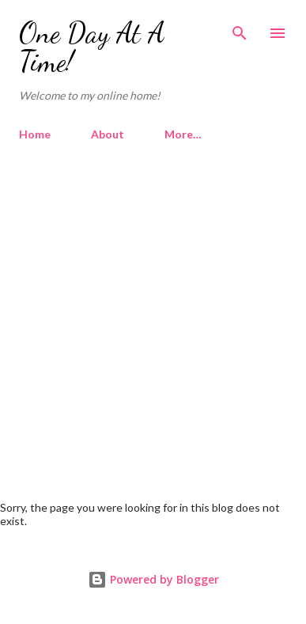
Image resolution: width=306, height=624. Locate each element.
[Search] (239, 28)
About (107, 134)
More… (183, 134)
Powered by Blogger (153, 579)
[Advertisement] (153, 314)
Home (35, 134)
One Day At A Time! (92, 47)
